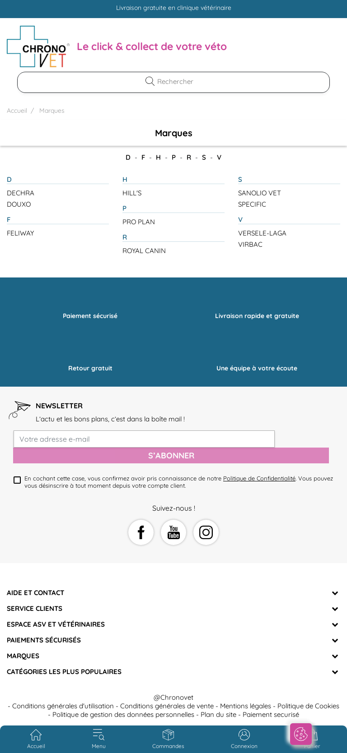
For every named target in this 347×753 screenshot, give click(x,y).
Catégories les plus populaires (64, 671)
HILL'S (131, 193)
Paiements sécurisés (44, 640)
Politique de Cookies (308, 706)
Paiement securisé (271, 714)
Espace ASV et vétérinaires (56, 624)
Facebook (141, 532)
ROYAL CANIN (144, 250)
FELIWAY (20, 233)
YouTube (173, 532)
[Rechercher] (179, 81)
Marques (23, 655)
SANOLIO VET (259, 193)
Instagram (206, 532)
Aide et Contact (35, 592)
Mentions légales (245, 706)
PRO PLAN (138, 221)
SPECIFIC (252, 204)
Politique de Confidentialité (259, 478)
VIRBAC (250, 244)
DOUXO (19, 204)
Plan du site (218, 714)
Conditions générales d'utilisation (63, 706)
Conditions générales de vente (167, 706)
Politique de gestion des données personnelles (123, 714)
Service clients (34, 608)
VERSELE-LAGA (262, 233)
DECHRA (20, 193)
